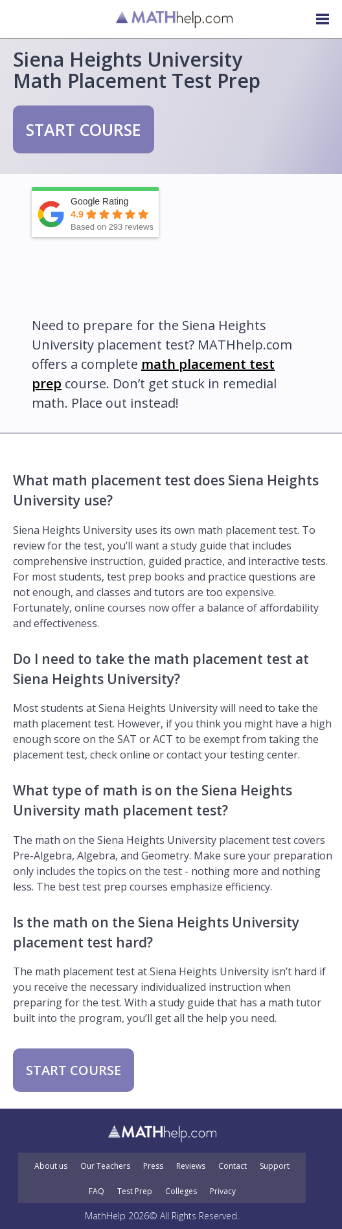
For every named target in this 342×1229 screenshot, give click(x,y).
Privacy (223, 1191)
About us (50, 1166)
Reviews (190, 1166)
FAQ (96, 1191)
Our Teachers (105, 1166)
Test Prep (134, 1191)
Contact (232, 1166)
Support (275, 1166)
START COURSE (83, 129)
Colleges (181, 1191)
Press (153, 1166)
